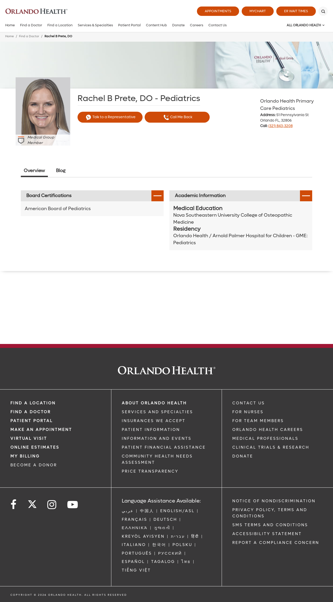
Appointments (218, 11)
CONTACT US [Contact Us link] (248, 403)
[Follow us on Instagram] (52, 505)
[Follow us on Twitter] (32, 502)
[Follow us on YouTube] (73, 505)
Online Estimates (34, 447)
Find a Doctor (31, 25)
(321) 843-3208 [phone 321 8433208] (280, 125)
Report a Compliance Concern (275, 542)
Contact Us (217, 25)
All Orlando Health (304, 25)
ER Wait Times (296, 11)
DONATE (242, 456)
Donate (178, 25)
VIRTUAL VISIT (28, 438)
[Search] (323, 11)
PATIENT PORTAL (31, 420)
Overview (34, 171)
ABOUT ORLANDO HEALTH (154, 403)
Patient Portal (129, 25)
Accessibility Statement (267, 533)
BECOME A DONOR (33, 465)
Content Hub (156, 25)
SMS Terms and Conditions (270, 525)
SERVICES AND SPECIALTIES (157, 412)
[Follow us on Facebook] (13, 505)
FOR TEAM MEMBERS (258, 420)
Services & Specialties (95, 25)
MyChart (257, 11)
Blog (60, 171)
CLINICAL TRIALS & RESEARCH (270, 447)
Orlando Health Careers (267, 429)
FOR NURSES (248, 412)
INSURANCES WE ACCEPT (153, 420)
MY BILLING (25, 456)
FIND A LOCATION (33, 403)
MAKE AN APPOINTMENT (41, 429)
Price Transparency (150, 471)
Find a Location (60, 25)
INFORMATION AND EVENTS (156, 438)
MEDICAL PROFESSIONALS (265, 438)
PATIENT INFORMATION (151, 429)
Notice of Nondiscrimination (274, 501)
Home (10, 25)
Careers (196, 25)
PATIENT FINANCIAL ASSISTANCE (164, 447)
